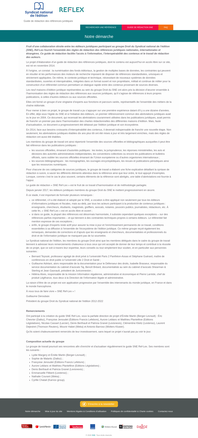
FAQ (166, 27)
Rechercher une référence (101, 27)
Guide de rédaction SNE (140, 27)
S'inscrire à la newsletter (98, 404)
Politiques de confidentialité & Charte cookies (132, 411)
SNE (93, 435)
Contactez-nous (165, 411)
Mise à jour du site (53, 411)
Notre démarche (32, 411)
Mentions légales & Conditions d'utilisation (86, 411)
